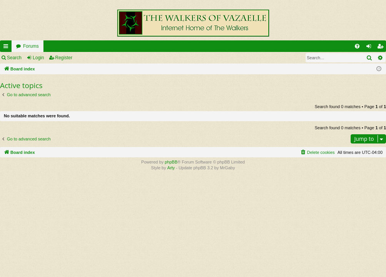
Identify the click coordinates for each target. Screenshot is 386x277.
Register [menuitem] (382, 47)
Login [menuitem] (370, 47)
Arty (171, 167)
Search (14, 57)
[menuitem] (357, 46)
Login (38, 57)
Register (64, 57)
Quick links (7, 47)
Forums (31, 46)
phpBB (171, 162)
